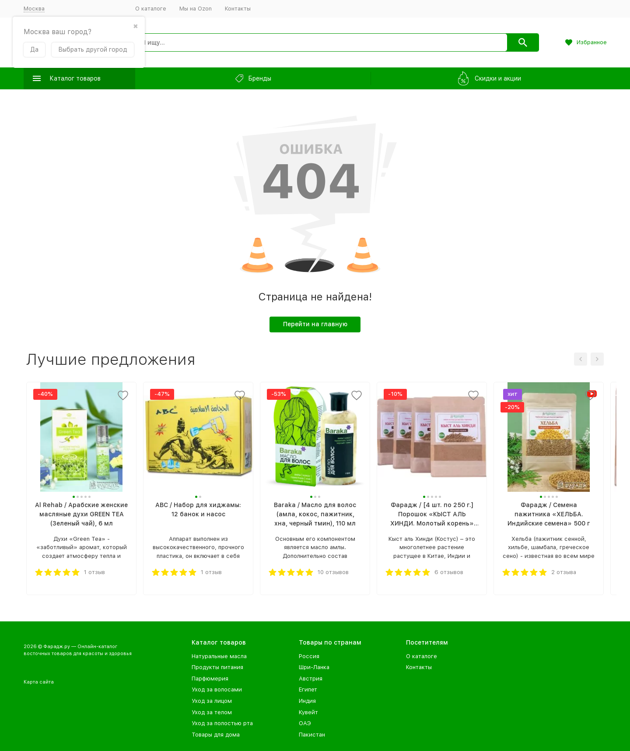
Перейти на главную (315, 324)
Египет (308, 689)
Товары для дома (216, 734)
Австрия (310, 678)
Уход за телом (212, 712)
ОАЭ (305, 723)
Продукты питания (217, 667)
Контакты (238, 8)
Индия (307, 701)
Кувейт (308, 712)
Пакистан (312, 734)
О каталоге (150, 8)
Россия (309, 656)
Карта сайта (39, 682)
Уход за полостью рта (222, 723)
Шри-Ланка (314, 667)
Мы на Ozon (195, 8)
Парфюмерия (210, 678)
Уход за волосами (217, 689)
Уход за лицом (212, 701)
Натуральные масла (219, 656)
